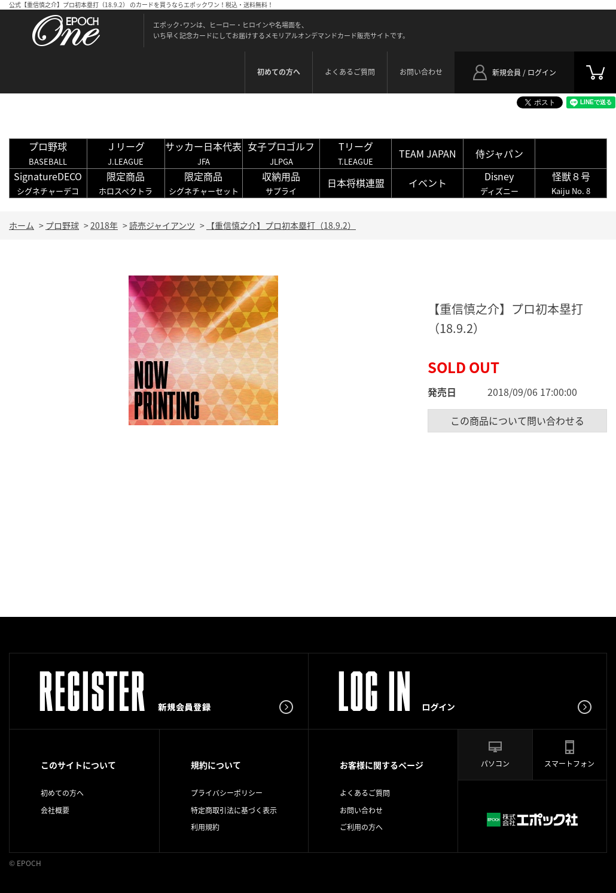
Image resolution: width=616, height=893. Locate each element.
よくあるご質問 (350, 71)
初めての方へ (62, 793)
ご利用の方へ (361, 827)
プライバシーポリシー (227, 793)
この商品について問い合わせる (517, 420)
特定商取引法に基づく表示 (234, 810)
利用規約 (205, 827)
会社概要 (55, 810)
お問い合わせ (421, 71)
